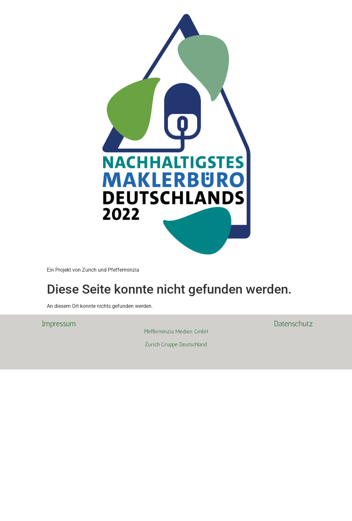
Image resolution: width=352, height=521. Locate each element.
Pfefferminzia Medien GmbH (176, 331)
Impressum (59, 323)
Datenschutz (293, 323)
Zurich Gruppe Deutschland (176, 344)
